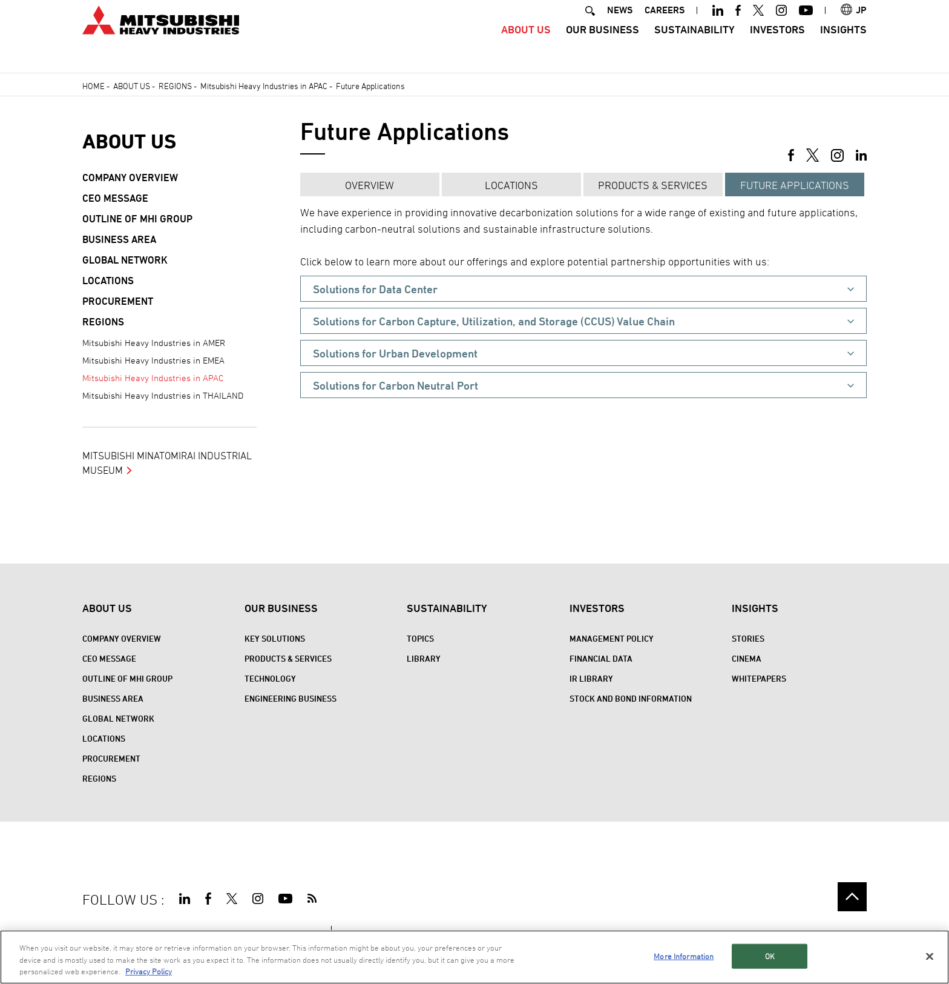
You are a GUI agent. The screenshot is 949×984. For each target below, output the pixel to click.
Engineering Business (291, 698)
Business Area (119, 239)
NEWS (619, 26)
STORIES (748, 638)
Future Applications (794, 185)
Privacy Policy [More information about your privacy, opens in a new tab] (148, 971)
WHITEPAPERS (759, 678)
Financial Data (601, 658)
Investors (777, 45)
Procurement (117, 301)
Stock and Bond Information (631, 698)
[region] (474, 957)
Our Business (602, 45)
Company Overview (130, 177)
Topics (420, 638)
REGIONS (175, 86)
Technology (270, 678)
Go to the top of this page (852, 896)
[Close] (929, 956)
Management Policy (612, 638)
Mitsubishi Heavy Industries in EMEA (153, 360)
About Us (526, 45)
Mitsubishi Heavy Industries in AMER (153, 342)
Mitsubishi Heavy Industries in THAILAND (162, 395)
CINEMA (746, 658)
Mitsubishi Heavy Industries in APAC (263, 86)
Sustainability (694, 45)
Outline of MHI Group (137, 219)
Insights (843, 45)
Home (93, 86)
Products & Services (653, 185)
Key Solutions (275, 638)
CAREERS (665, 26)
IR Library (591, 678)
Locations (511, 185)
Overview (369, 185)
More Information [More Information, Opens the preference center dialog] (684, 955)
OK (770, 955)
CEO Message (115, 198)
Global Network (125, 260)
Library (424, 658)
